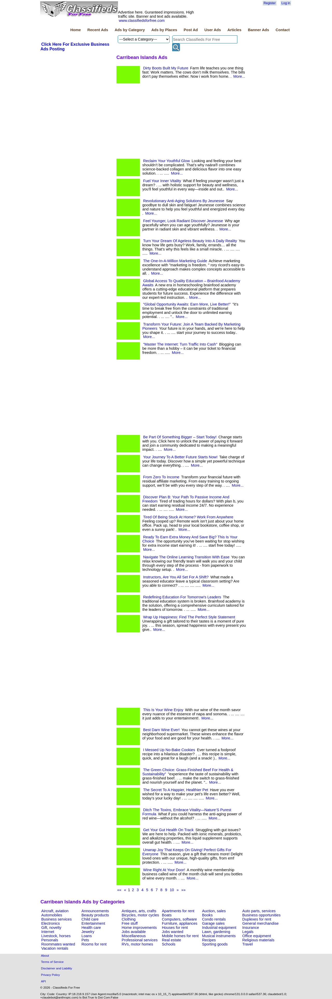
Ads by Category (130, 30)
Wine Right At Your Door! (164, 870)
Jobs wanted (172, 932)
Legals (247, 932)
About (45, 955)
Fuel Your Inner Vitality (162, 181)
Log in (285, 3)
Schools (168, 944)
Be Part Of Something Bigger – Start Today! (180, 437)
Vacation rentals (54, 948)
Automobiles (51, 915)
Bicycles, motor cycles (140, 915)
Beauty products (95, 915)
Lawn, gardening (216, 932)
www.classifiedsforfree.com (142, 20)
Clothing (129, 919)
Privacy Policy (50, 974)
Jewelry (87, 932)
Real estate (171, 940)
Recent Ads (97, 30)
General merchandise (260, 923)
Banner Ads (258, 30)
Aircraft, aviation (54, 911)
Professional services (139, 940)
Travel (247, 944)
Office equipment (256, 936)
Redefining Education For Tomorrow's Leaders (182, 597)
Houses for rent (175, 927)
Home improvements (139, 927)
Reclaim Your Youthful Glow (166, 161)
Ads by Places (164, 30)
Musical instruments (219, 936)
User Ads (212, 30)
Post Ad (191, 30)
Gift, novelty (51, 927)
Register (269, 3)
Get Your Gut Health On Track (168, 830)
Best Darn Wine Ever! (161, 730)
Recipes (209, 940)
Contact (282, 30)
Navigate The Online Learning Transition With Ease (186, 557)
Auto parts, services (259, 911)
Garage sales (213, 923)
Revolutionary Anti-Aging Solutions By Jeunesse (183, 201)
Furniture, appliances (179, 923)
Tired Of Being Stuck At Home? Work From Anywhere (188, 517)
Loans (86, 936)
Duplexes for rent (256, 919)
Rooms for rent (94, 944)
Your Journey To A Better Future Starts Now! (180, 457)
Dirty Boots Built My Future (165, 68)
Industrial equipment (219, 927)
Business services (56, 919)
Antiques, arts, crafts (139, 911)
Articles (234, 30)
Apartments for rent (178, 911)
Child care (90, 919)
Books (207, 915)
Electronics (50, 923)
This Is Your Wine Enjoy (163, 710)
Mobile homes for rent (180, 936)
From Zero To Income (161, 477)
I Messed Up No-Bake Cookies (169, 750)
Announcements (95, 911)
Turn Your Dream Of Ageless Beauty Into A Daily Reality (190, 241)
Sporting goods (215, 944)
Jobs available (134, 932)
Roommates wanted (58, 944)
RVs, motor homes (137, 944)
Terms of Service (52, 961)
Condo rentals (214, 919)
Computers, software (179, 919)
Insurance (250, 927)
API (43, 981)
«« (119, 890)
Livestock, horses (56, 936)
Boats (166, 915)
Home (75, 30)
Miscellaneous (134, 936)
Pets (85, 940)
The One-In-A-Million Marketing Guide (175, 261)
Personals (49, 940)
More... (239, 76)
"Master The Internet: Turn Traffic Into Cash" (180, 344)
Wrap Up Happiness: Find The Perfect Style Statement (189, 617)
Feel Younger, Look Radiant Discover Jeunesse (183, 221)
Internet (47, 932)
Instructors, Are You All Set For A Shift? (176, 577)
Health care (91, 927)
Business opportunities (261, 915)
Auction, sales (214, 911)
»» (183, 890)
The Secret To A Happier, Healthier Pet (175, 790)
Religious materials (258, 940)
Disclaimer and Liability (56, 968)
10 (172, 890)
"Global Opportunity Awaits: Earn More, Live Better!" (187, 304)
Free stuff (130, 923)
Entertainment (93, 923)
